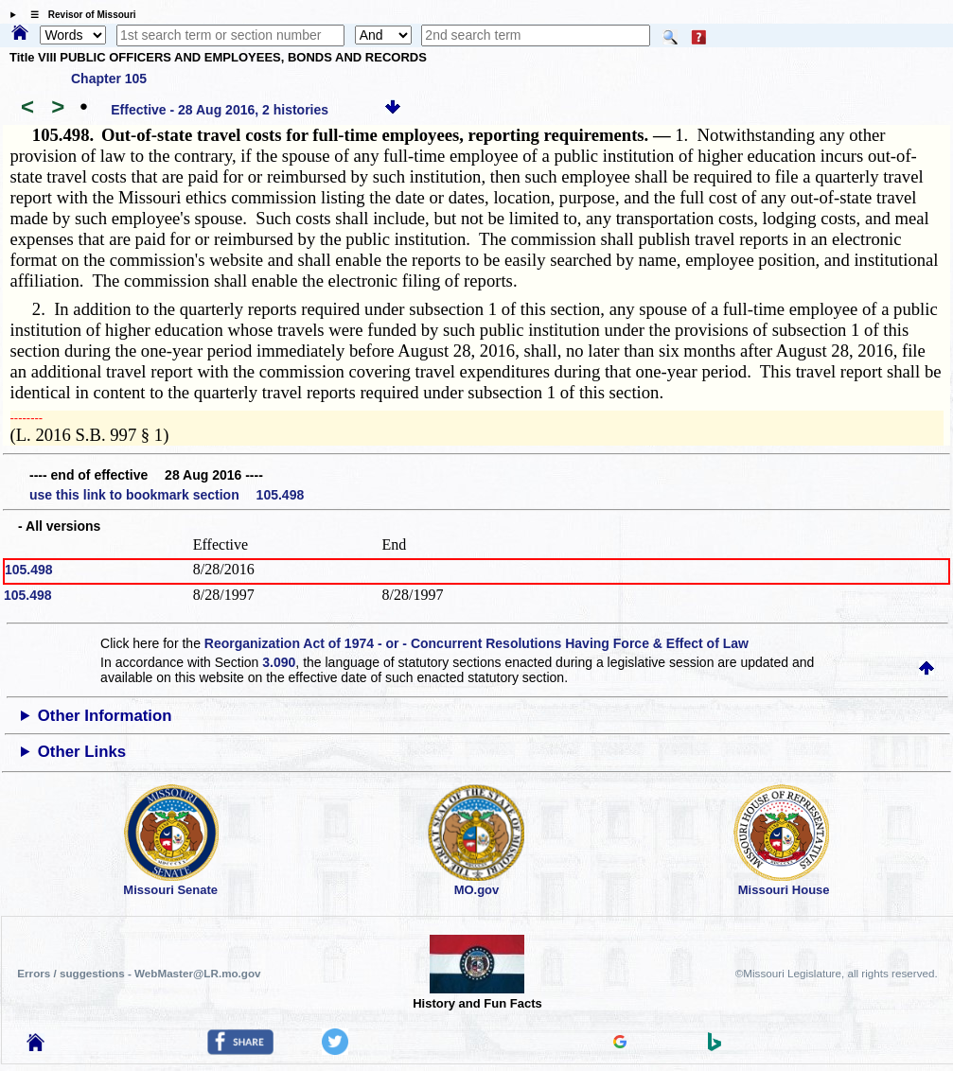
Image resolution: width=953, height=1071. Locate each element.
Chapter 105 (109, 78)
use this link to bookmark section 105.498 (166, 494)
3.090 (278, 662)
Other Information (105, 716)
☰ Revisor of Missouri (78, 14)
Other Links (82, 752)
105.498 (29, 569)
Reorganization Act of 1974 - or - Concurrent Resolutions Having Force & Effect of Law (476, 643)
